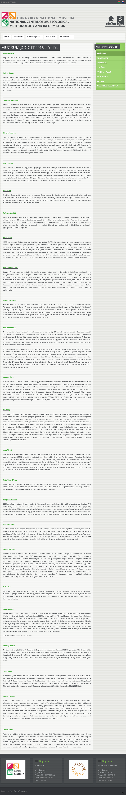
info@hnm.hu (108, 778)
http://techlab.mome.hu (24, 635)
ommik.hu (42, 780)
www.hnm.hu (107, 780)
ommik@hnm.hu (46, 778)
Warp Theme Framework (18, 791)
